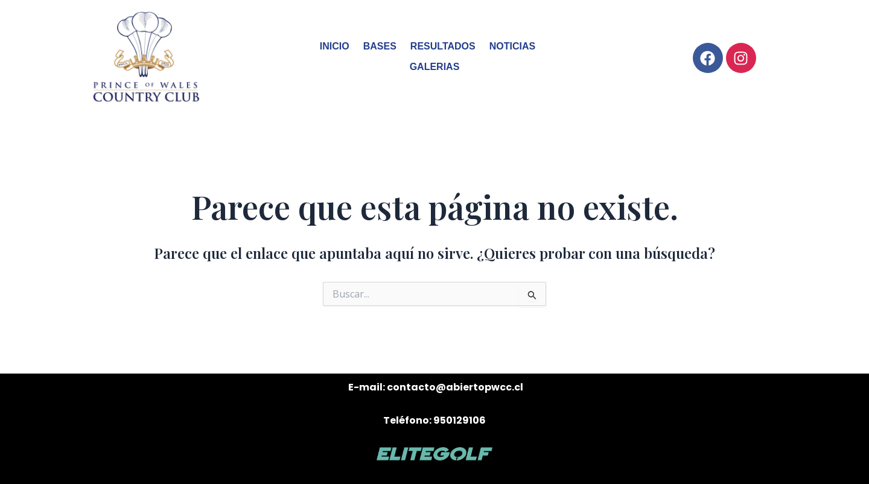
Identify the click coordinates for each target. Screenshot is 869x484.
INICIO (334, 46)
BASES (379, 46)
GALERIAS (435, 67)
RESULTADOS (443, 46)
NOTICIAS (512, 46)
